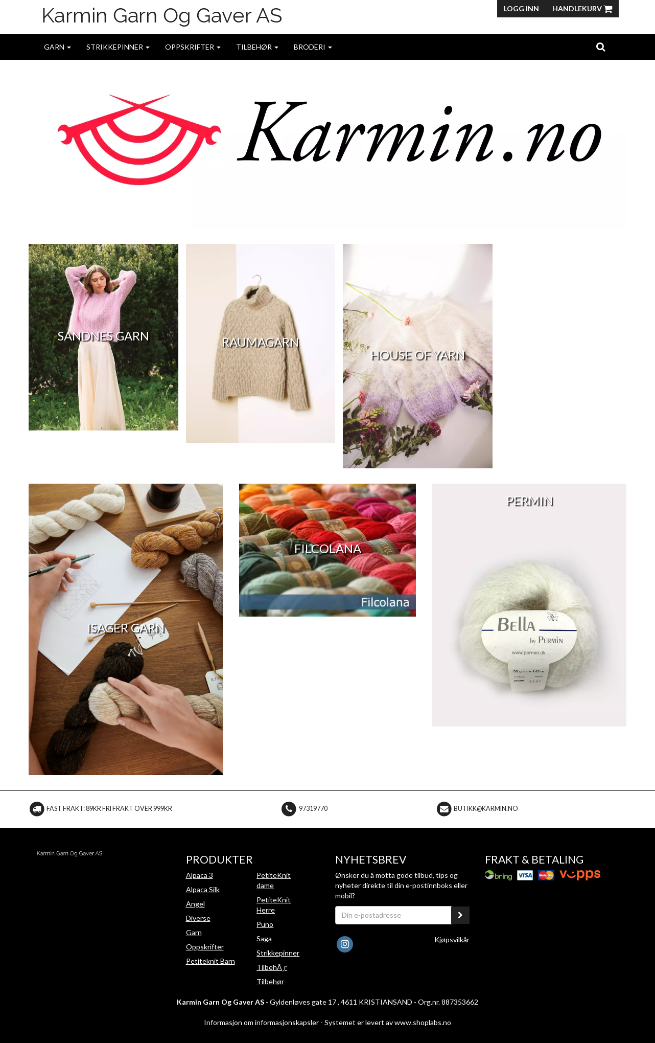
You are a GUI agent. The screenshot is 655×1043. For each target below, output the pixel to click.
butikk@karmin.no (486, 808)
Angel (195, 903)
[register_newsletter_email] (460, 915)
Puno (264, 924)
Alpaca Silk (203, 889)
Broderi (313, 46)
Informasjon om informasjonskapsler (261, 1022)
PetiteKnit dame (273, 880)
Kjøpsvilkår (452, 939)
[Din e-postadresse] (393, 915)
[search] (600, 46)
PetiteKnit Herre (273, 904)
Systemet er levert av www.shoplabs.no (387, 1022)
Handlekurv (582, 8)
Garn (57, 46)
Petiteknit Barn (210, 961)
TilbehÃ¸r (271, 967)
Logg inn (521, 8)
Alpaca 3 (199, 875)
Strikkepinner (118, 46)
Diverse (198, 918)
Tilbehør (257, 46)
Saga (264, 938)
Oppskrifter (193, 46)
